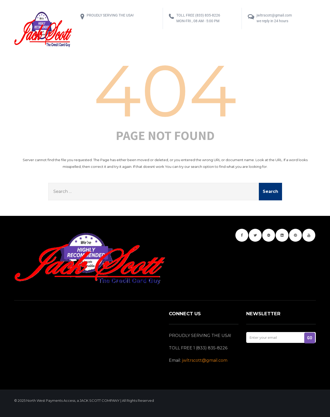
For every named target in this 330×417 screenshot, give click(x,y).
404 (165, 90)
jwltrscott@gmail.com (204, 360)
